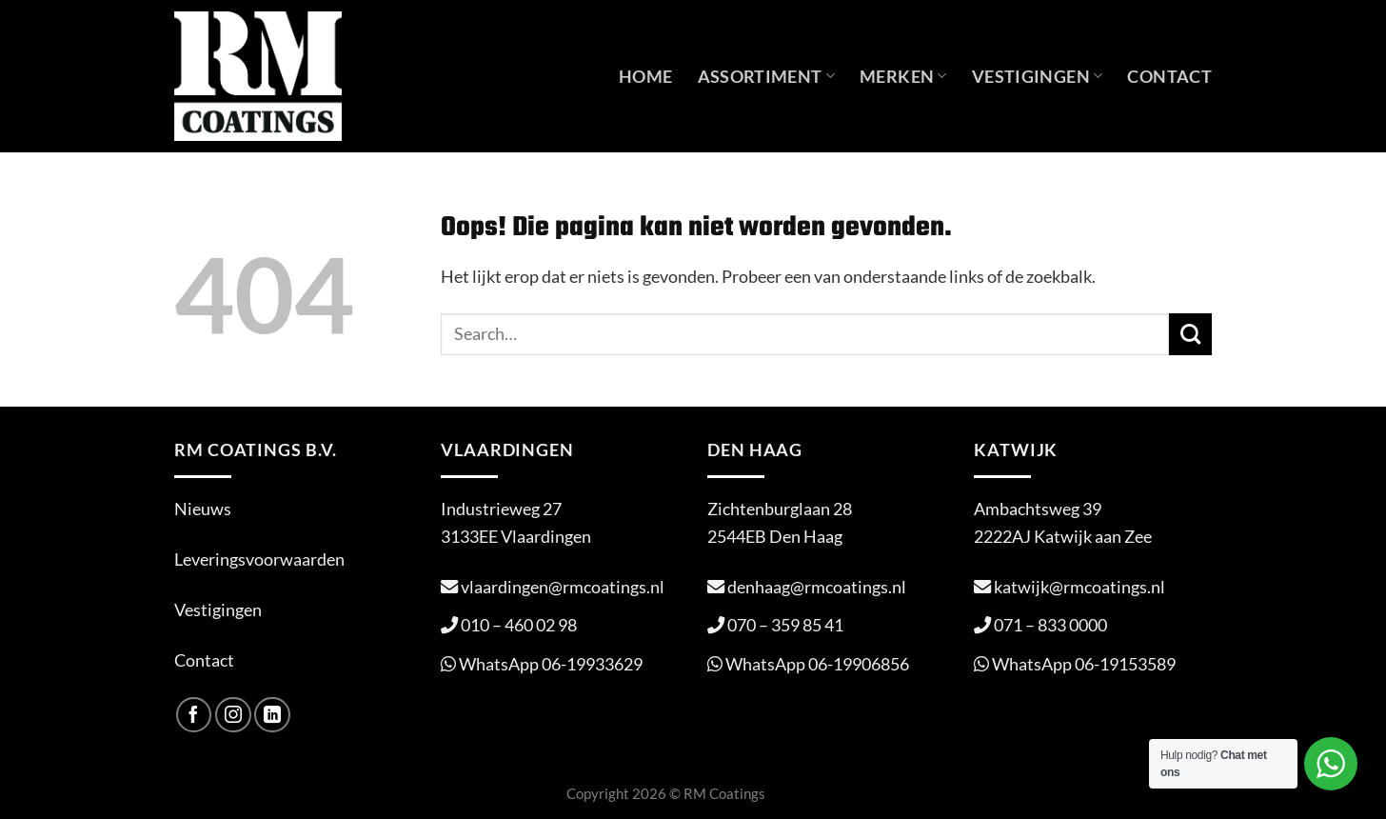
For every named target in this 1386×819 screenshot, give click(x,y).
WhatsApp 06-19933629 (551, 663)
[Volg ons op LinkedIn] (272, 715)
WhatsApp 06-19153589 (1084, 663)
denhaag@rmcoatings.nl (816, 586)
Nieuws (202, 508)
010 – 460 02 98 (519, 624)
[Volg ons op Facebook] (194, 715)
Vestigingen (1037, 76)
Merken (903, 76)
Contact (1169, 76)
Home (645, 76)
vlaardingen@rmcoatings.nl (562, 586)
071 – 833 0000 (1050, 624)
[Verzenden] (1190, 334)
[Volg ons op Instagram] (233, 715)
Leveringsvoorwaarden (259, 559)
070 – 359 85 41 (785, 624)
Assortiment (767, 76)
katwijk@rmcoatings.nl (1079, 586)
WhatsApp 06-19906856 (817, 663)
